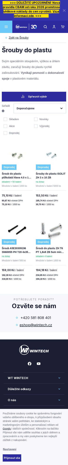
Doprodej (11, 132)
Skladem (11, 119)
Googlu (7, 428)
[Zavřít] (64, 10)
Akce (9, 126)
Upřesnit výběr (34, 96)
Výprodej (42, 126)
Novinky (41, 119)
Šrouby (18, 38)
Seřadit (6, 108)
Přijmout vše (12, 457)
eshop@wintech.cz (36, 325)
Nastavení (9, 449)
